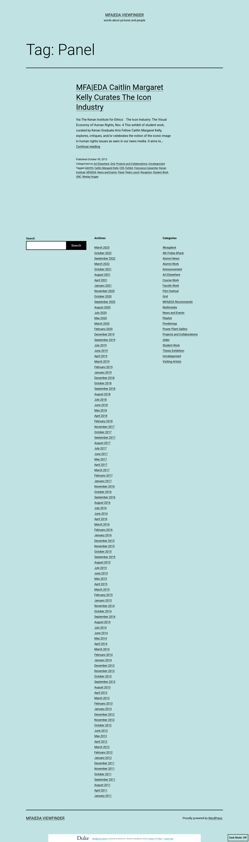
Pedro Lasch (132, 172)
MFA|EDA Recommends (178, 301)
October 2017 (102, 432)
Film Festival (171, 291)
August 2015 (102, 562)
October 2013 (102, 676)
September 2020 (104, 301)
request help (168, 839)
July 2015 (100, 568)
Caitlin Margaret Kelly (106, 168)
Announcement (172, 269)
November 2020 (104, 291)
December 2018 (104, 377)
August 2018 (102, 394)
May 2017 (100, 459)
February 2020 (103, 329)
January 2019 (103, 372)
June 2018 (101, 405)
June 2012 (101, 730)
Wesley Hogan (90, 176)
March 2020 (102, 323)
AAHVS (89, 168)
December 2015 (104, 540)
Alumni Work (171, 263)
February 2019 (103, 367)
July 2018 (100, 399)
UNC (78, 176)
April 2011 (100, 790)
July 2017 (100, 448)
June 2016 (101, 513)
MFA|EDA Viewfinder (124, 15)
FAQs (160, 839)
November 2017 (104, 426)
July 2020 (100, 312)
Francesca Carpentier (146, 168)
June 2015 (101, 573)
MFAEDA (91, 172)
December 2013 (104, 665)
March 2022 (102, 263)
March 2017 (102, 470)
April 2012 (100, 741)
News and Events (107, 172)
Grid (112, 163)
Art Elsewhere (101, 163)
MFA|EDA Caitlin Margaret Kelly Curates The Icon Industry (119, 97)
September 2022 (104, 258)
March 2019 (102, 361)
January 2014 (103, 660)
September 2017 (104, 437)
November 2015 (104, 546)
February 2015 (103, 595)
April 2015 (100, 584)
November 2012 (104, 719)
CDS (121, 168)
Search (30, 238)
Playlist (167, 318)
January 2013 (103, 709)
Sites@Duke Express (99, 839)
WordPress (215, 818)
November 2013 (104, 671)
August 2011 (102, 785)
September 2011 (104, 779)
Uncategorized (156, 163)
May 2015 (100, 578)
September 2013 (104, 681)
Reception (146, 172)
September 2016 (104, 497)
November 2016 (104, 486)
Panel (121, 172)
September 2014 (104, 616)
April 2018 (100, 415)
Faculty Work (171, 285)
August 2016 (102, 502)
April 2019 (100, 356)
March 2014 (102, 649)
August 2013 (102, 687)
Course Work (171, 280)
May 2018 (100, 410)
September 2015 (104, 557)
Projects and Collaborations (131, 163)
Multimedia (170, 307)
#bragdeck (169, 247)
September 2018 (104, 388)
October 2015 (102, 551)
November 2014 (104, 605)
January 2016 (103, 535)
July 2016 (100, 508)
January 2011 (103, 795)
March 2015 (102, 589)
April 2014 (100, 643)
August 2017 (102, 443)
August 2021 (102, 274)
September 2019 (104, 340)
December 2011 (104, 763)
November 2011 (104, 768)
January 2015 (103, 600)
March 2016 (102, 524)
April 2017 (100, 464)
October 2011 (102, 774)
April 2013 (100, 692)
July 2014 (100, 627)
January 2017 (103, 481)
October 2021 (102, 269)
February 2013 (103, 703)
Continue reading (88, 146)
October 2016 (102, 491)
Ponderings (170, 323)
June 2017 (101, 454)
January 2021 (103, 285)
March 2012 (102, 747)
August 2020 (102, 307)
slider (166, 340)
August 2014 (102, 622)
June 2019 (101, 350)
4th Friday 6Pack (173, 253)
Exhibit (129, 168)
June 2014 (101, 633)
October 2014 (102, 611)
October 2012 (102, 725)
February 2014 (103, 654)
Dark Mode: (238, 838)
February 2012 (103, 752)
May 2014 (100, 638)
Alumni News (171, 258)
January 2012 (103, 757)
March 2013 (102, 698)
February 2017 (103, 475)
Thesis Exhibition (173, 350)
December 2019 (104, 334)
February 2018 (103, 421)
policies (151, 839)
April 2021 (100, 280)
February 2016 (103, 529)
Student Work (160, 172)
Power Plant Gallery (175, 329)
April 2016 (100, 519)
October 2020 (102, 296)
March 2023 (102, 247)
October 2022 (102, 253)
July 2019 (100, 345)
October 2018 (102, 383)
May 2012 (100, 736)
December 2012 (104, 714)
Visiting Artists (172, 361)
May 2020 (100, 318)
